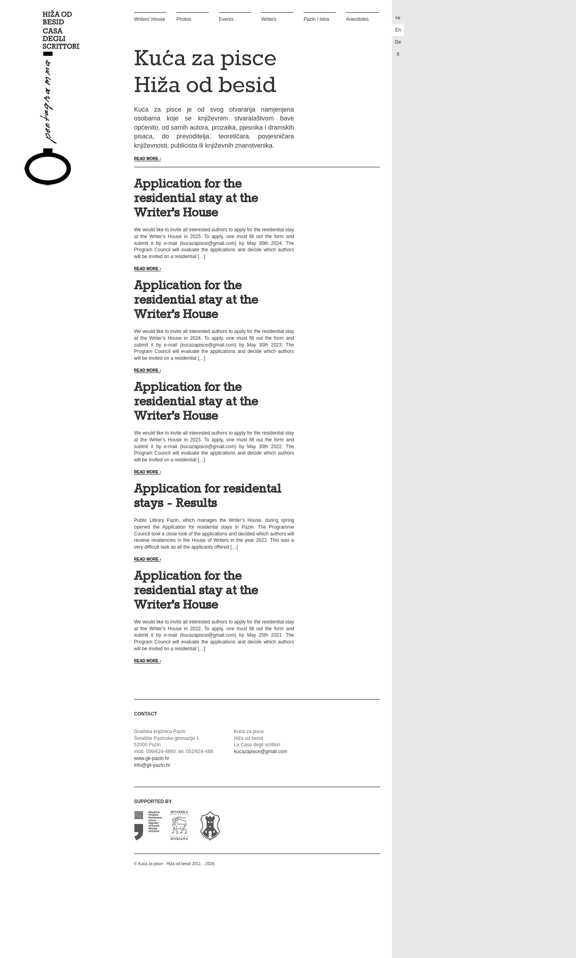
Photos (183, 19)
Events (226, 19)
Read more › (147, 158)
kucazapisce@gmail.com (260, 751)
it (398, 54)
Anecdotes (357, 19)
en (398, 30)
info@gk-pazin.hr (152, 765)
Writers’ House (149, 19)
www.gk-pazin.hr (151, 758)
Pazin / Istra (316, 19)
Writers (268, 19)
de (398, 42)
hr (398, 18)
